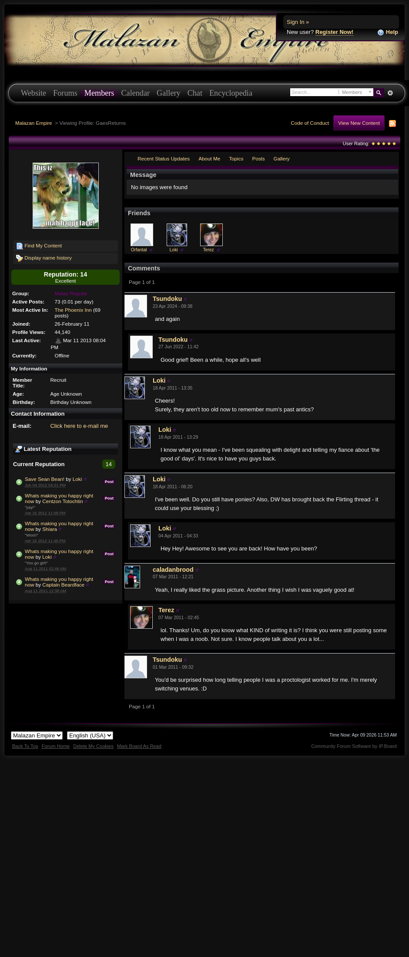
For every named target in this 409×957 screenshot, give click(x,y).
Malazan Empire (33, 123)
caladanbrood (173, 569)
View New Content (359, 123)
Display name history (44, 258)
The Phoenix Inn (73, 310)
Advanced (390, 93)
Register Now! (334, 32)
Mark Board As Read (139, 746)
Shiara (49, 529)
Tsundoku (167, 298)
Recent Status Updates (163, 158)
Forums (65, 93)
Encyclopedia (230, 93)
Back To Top (25, 746)
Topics (236, 158)
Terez (208, 249)
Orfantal (139, 249)
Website (33, 93)
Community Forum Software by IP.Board (354, 746)
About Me (209, 158)
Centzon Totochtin (62, 501)
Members (99, 93)
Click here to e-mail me (79, 426)
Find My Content (39, 246)
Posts (258, 158)
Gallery (169, 93)
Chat (195, 93)
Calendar (135, 93)
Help (387, 32)
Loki (77, 479)
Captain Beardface (63, 584)
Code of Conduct (310, 123)
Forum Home (56, 746)
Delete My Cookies (93, 746)
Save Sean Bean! (44, 479)
